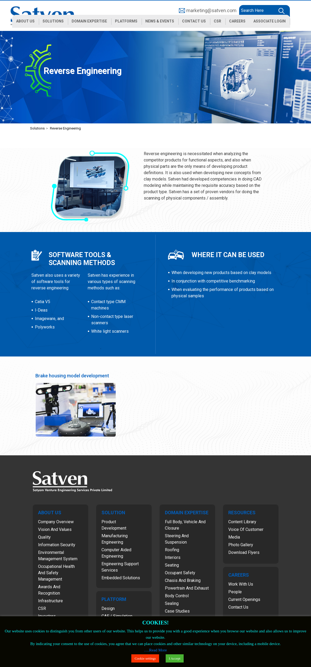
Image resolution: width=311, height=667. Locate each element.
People (235, 591)
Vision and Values (55, 529)
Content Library (242, 521)
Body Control (177, 595)
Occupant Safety (180, 572)
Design (108, 608)
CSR (42, 608)
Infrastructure (50, 600)
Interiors (172, 557)
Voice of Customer (245, 529)
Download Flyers (243, 552)
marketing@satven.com (211, 10)
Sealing (172, 603)
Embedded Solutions (120, 577)
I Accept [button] (174, 658)
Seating (172, 565)
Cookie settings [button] (145, 658)
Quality (44, 537)
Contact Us (238, 607)
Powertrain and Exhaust (187, 588)
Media (234, 537)
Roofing (172, 549)
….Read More (155, 650)
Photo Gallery (240, 544)
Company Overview (56, 521)
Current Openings (244, 599)
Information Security (56, 544)
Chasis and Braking (183, 580)
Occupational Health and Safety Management (56, 573)
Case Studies (177, 611)
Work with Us (240, 584)
